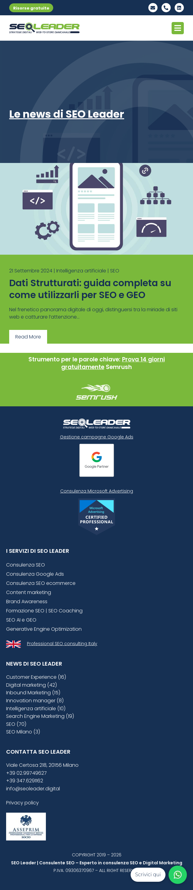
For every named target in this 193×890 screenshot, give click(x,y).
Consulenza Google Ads (35, 574)
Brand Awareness (26, 601)
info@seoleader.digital (33, 788)
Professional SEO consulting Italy (62, 644)
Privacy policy (22, 802)
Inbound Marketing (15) (33, 692)
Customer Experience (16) (36, 677)
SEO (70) (16, 724)
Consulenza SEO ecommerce (41, 583)
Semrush (119, 367)
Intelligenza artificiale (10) (35, 708)
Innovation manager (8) (35, 700)
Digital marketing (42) (31, 685)
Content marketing (28, 592)
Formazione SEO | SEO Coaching (44, 610)
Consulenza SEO (25, 564)
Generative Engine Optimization (44, 629)
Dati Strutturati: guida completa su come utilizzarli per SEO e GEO (90, 289)
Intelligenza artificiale (81, 270)
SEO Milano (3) (23, 731)
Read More (28, 336)
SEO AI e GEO (21, 619)
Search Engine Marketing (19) (40, 716)
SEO (114, 270)
